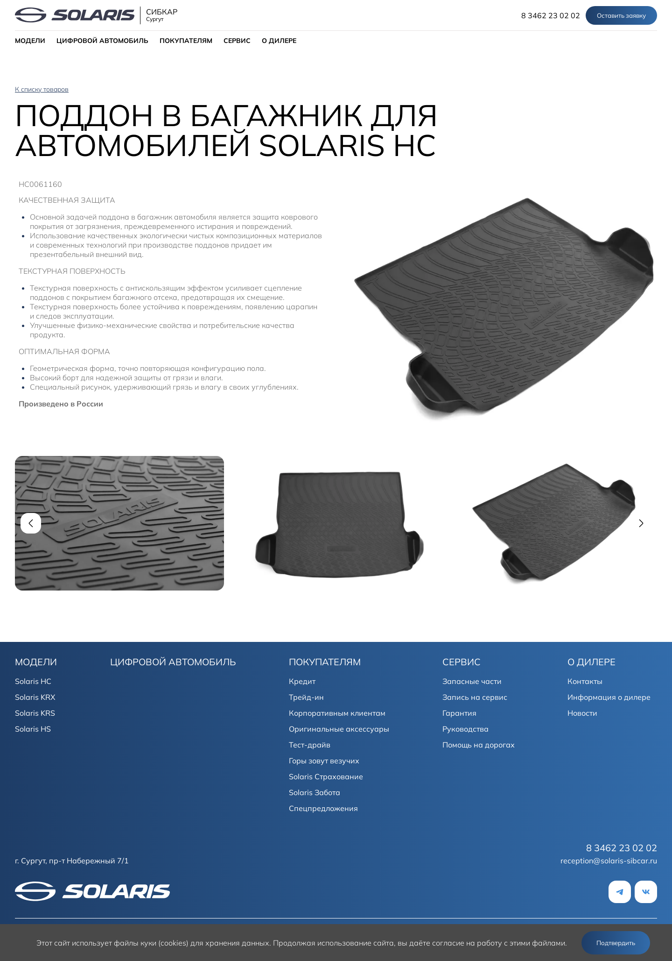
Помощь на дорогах (478, 744)
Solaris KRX (35, 697)
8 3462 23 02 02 (550, 15)
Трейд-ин (306, 697)
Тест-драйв (309, 744)
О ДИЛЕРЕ (279, 40)
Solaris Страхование (326, 776)
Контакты (584, 681)
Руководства (465, 728)
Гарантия (459, 713)
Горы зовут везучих (324, 760)
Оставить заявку (621, 15)
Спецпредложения (323, 808)
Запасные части (472, 681)
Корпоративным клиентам (337, 713)
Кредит (302, 681)
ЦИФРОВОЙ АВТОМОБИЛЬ (102, 40)
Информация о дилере (609, 697)
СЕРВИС (237, 40)
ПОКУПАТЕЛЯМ (186, 40)
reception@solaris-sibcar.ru (608, 860)
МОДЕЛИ (30, 40)
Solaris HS (33, 728)
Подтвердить (615, 943)
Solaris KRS (35, 713)
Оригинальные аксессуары (339, 728)
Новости (582, 713)
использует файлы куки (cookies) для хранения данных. (171, 942)
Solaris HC (33, 681)
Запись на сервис (474, 697)
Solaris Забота (314, 792)
